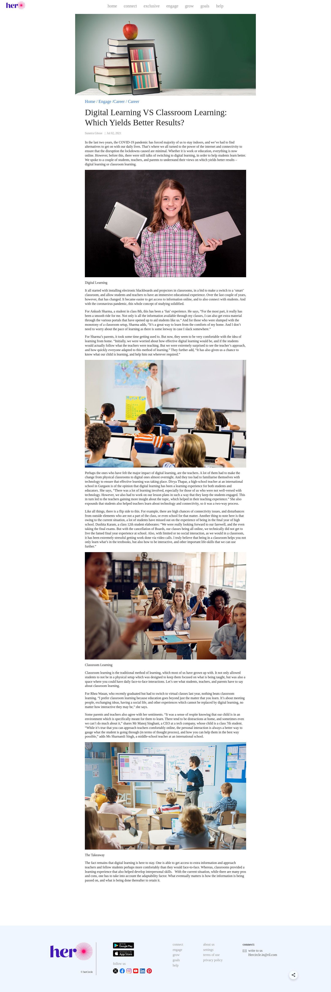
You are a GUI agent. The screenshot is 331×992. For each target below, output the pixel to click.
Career (119, 101)
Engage (105, 101)
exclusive (152, 6)
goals (205, 6)
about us (208, 944)
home (112, 6)
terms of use (211, 955)
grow (189, 6)
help (219, 6)
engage (172, 6)
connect (130, 6)
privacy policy (212, 960)
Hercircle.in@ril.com (262, 955)
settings (208, 949)
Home (90, 101)
